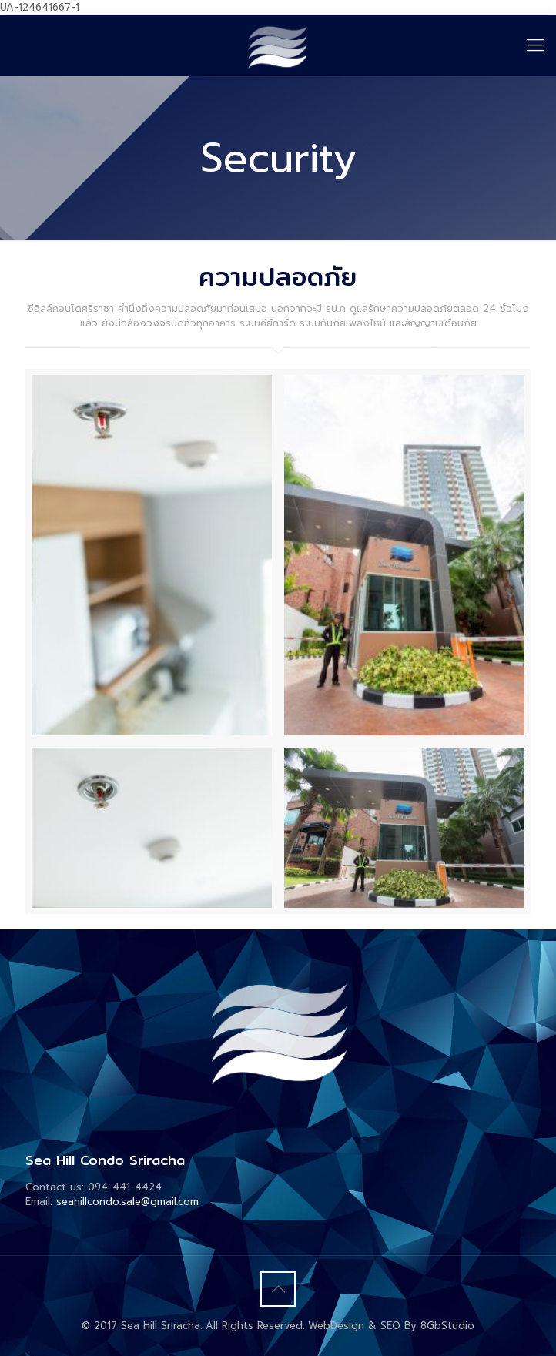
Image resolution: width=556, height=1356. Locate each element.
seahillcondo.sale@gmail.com (127, 1201)
